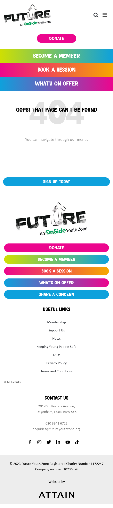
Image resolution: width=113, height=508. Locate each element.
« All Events (12, 382)
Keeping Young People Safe (56, 346)
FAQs (56, 354)
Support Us (56, 330)
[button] (95, 15)
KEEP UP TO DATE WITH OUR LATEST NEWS (58, 169)
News (56, 338)
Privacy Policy (56, 362)
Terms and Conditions (57, 371)
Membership (56, 322)
